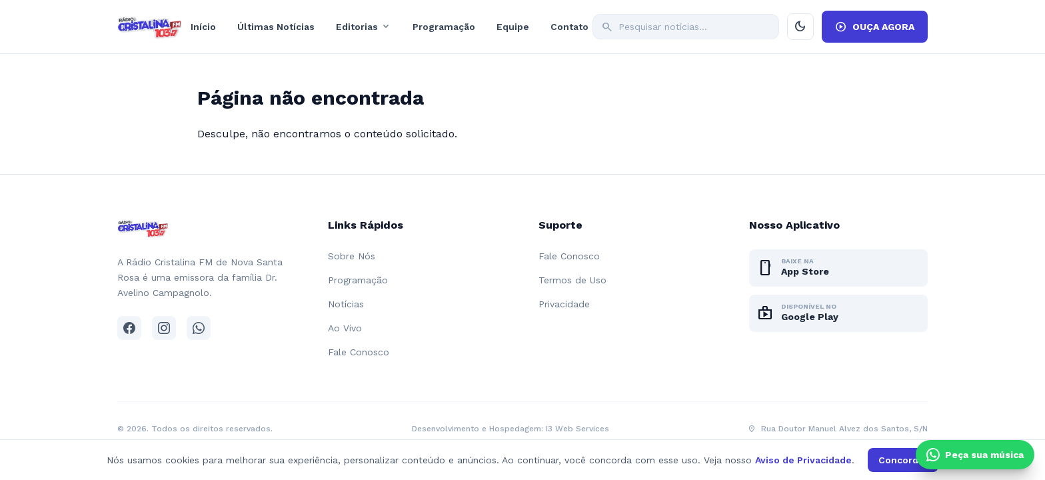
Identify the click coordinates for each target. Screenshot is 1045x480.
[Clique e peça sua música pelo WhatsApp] (975, 454)
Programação (444, 26)
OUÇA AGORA (874, 26)
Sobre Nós (351, 256)
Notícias (346, 304)
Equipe (513, 26)
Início (203, 26)
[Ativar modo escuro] (800, 26)
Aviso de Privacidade (803, 460)
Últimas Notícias (276, 26)
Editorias (363, 26)
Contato (569, 26)
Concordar (903, 460)
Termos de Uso (572, 280)
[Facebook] (129, 328)
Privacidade (564, 304)
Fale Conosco (358, 352)
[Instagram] (164, 328)
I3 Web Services (577, 428)
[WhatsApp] (199, 328)
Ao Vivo (345, 328)
